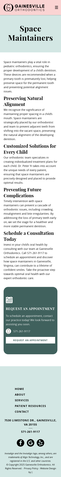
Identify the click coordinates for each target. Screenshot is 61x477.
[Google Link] (30, 443)
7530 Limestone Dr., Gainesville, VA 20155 (30, 422)
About (20, 394)
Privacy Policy (31, 468)
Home (19, 389)
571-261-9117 (18, 331)
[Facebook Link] (20, 443)
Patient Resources (30, 406)
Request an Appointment (30, 340)
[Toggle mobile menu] (56, 7)
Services (22, 400)
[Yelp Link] (40, 443)
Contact (22, 412)
